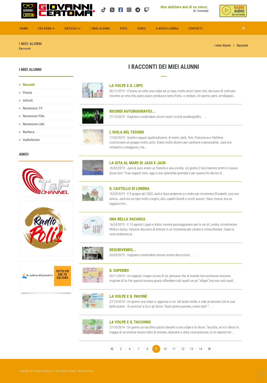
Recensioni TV (32, 108)
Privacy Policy (85, 371)
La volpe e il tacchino (130, 322)
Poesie (27, 93)
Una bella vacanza (127, 219)
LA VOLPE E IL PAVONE (128, 296)
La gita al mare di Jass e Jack (137, 162)
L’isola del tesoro (126, 132)
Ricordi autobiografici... (132, 111)
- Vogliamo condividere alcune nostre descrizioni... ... (153, 255)
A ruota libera (167, 28)
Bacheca (28, 132)
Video (141, 28)
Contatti (196, 28)
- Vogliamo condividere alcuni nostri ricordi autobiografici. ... (158, 117)
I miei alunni (100, 28)
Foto (123, 28)
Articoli (73, 28)
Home (24, 28)
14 (200, 349)
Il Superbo (119, 270)
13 (191, 349)
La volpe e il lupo (126, 85)
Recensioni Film (33, 116)
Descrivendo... (122, 249)
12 (182, 349)
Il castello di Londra (129, 188)
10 (165, 349)
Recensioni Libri (33, 124)
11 (174, 349)
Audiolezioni (31, 140)
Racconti (29, 85)
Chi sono (46, 28)
